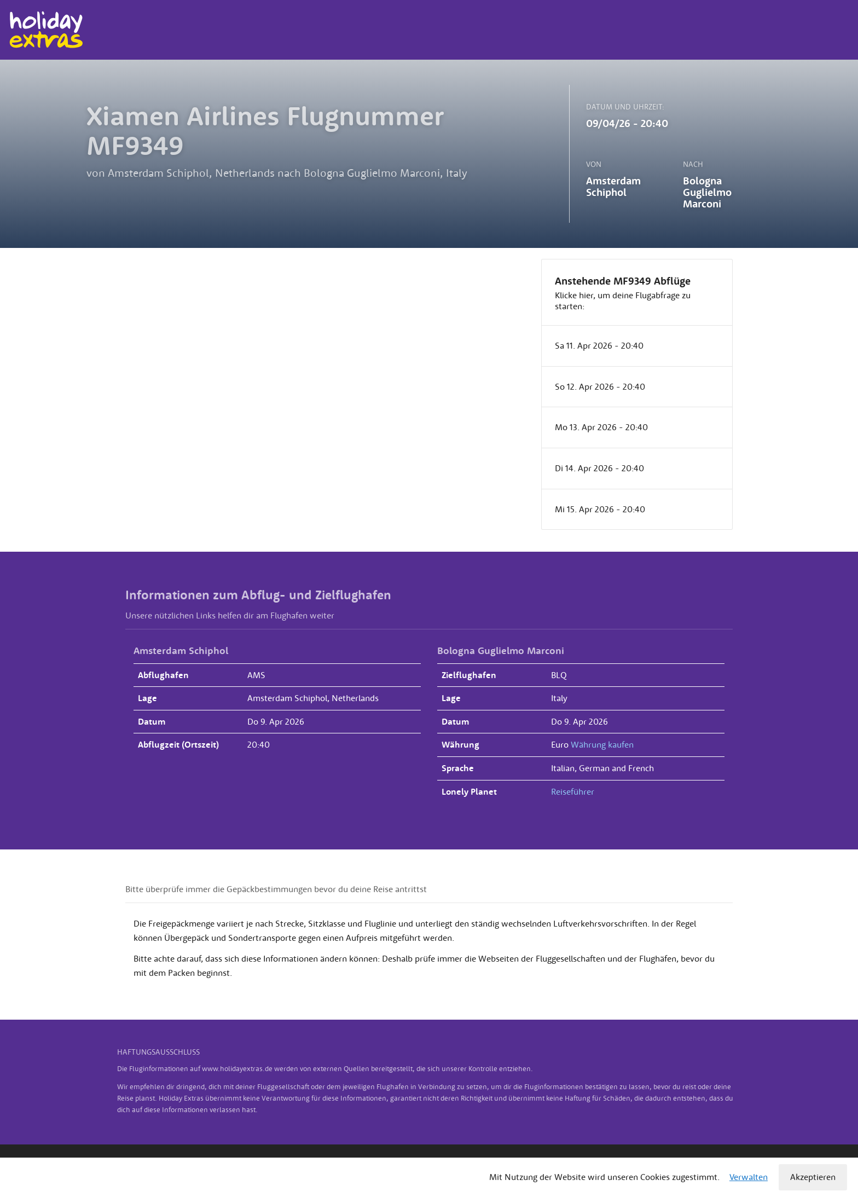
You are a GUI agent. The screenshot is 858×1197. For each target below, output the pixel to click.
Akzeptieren (813, 1176)
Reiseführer (572, 791)
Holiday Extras (45, 30)
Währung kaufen (602, 744)
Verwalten (748, 1176)
